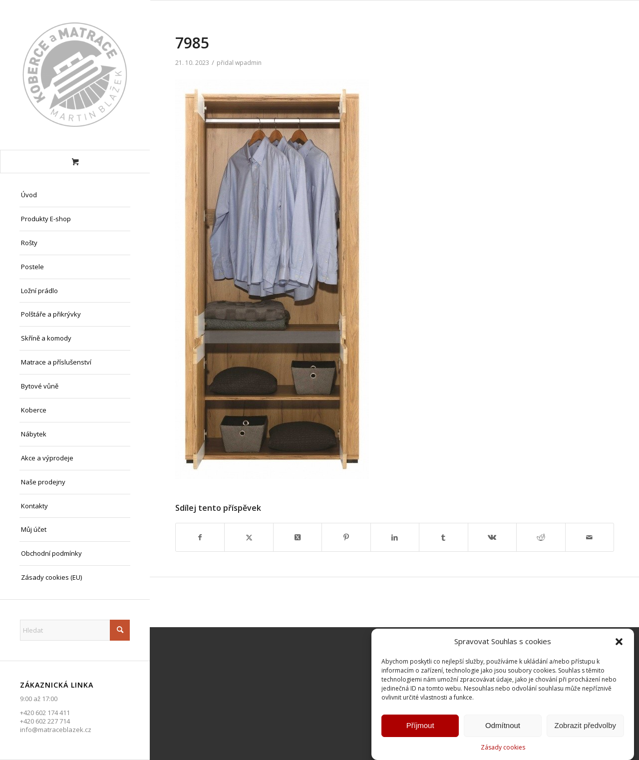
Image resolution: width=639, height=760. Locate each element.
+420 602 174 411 (45, 712)
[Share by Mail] (590, 537)
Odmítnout (502, 726)
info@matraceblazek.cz (55, 729)
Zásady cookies (503, 748)
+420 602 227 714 (45, 721)
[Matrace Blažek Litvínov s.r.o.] (75, 75)
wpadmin (248, 62)
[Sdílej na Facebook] (200, 537)
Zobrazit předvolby (585, 726)
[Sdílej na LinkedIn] (395, 537)
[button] (619, 643)
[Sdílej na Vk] (492, 537)
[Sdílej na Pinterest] (346, 537)
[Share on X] (297, 537)
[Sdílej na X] (249, 537)
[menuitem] (74, 195)
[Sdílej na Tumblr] (443, 537)
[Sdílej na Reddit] (541, 537)
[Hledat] (75, 630)
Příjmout (420, 726)
